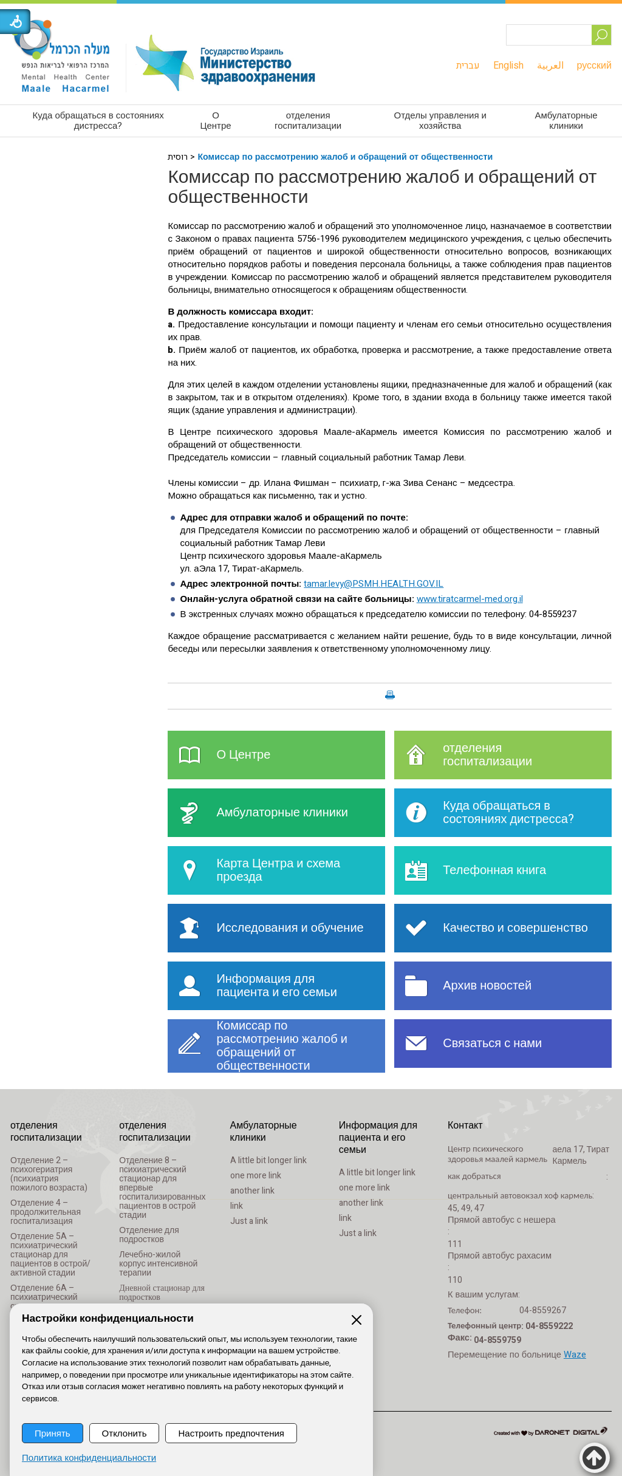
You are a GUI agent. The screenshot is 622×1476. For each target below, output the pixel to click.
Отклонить (124, 1433)
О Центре (215, 120)
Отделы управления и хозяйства (440, 120)
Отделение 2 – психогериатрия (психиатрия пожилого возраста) (48, 1174)
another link (252, 1190)
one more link (255, 1175)
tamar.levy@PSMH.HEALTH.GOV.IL (373, 583)
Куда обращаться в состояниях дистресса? (98, 120)
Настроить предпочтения (231, 1433)
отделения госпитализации (308, 120)
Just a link (249, 1221)
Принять (52, 1433)
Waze (575, 1354)
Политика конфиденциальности (89, 1458)
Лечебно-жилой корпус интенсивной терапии (158, 1263)
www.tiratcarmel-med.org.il (470, 599)
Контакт (465, 1125)
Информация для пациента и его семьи (378, 1137)
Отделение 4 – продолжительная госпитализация (45, 1212)
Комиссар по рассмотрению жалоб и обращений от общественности (345, 157)
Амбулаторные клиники (566, 120)
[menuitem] (468, 65)
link (236, 1206)
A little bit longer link (268, 1160)
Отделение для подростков (149, 1235)
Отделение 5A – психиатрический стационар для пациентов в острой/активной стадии (50, 1254)
